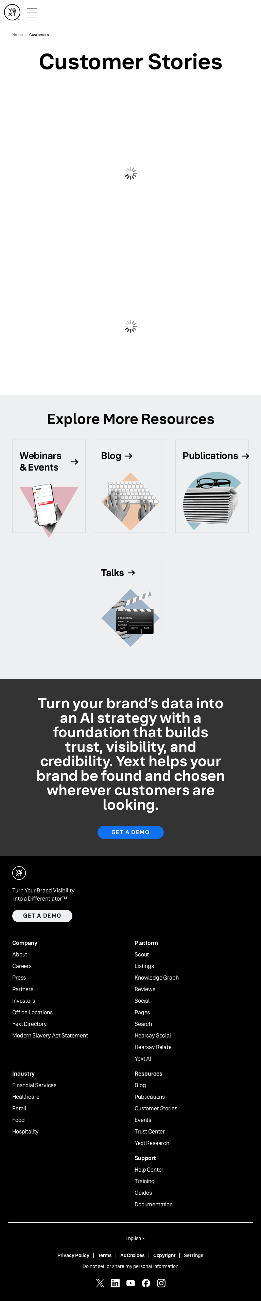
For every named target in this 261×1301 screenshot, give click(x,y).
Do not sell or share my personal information (130, 1266)
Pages (142, 1012)
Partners (22, 989)
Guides (143, 1193)
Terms (105, 1255)
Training (145, 1181)
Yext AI (143, 1059)
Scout (142, 954)
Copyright (164, 1255)
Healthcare (25, 1097)
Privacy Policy (73, 1255)
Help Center (149, 1170)
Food (18, 1120)
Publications (150, 1097)
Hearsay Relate (153, 1047)
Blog (140, 1085)
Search (143, 1024)
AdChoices (132, 1255)
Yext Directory (29, 1024)
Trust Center (150, 1131)
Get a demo (42, 915)
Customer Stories (156, 1108)
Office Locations (32, 1012)
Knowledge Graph (157, 977)
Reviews (145, 989)
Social (142, 1001)
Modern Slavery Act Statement (50, 1035)
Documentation (154, 1204)
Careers (22, 966)
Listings (144, 966)
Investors (23, 1001)
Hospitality (25, 1131)
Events (143, 1120)
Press (19, 977)
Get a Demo (130, 832)
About (19, 954)
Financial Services (34, 1085)
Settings (194, 1255)
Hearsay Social (153, 1035)
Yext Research (152, 1143)
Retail (19, 1108)
